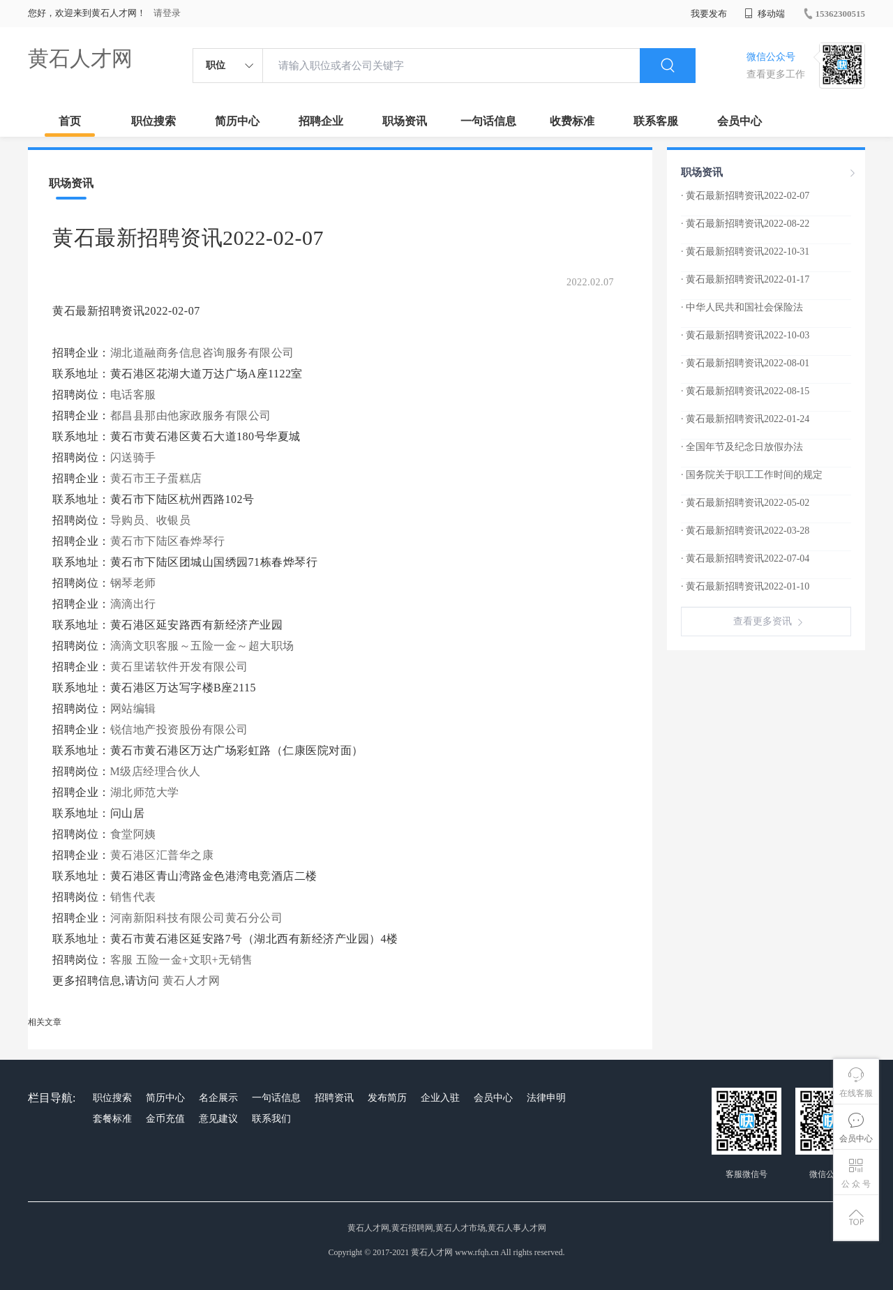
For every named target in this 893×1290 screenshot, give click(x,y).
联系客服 (655, 121)
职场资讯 (404, 121)
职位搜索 (153, 121)
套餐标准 (112, 1118)
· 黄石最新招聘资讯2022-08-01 (745, 363)
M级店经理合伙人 (155, 771)
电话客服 (133, 394)
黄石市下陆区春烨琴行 (167, 541)
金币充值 (165, 1118)
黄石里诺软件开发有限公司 (179, 667)
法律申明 (546, 1098)
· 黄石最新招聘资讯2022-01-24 (745, 419)
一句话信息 (488, 121)
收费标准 (572, 121)
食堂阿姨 (133, 834)
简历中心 (237, 121)
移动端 (764, 13)
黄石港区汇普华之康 (162, 855)
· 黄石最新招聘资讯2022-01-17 (745, 279)
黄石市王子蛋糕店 (156, 478)
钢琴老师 (133, 583)
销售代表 (133, 897)
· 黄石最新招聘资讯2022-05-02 (745, 502)
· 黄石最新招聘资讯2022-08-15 (745, 391)
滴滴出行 (133, 604)
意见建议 (218, 1118)
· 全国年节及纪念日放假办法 (742, 447)
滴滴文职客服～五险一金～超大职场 (202, 646)
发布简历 (387, 1098)
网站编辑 (133, 708)
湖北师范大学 (144, 792)
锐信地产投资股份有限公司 (179, 729)
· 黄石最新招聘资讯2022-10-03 (745, 335)
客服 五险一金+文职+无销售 (181, 960)
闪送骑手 (133, 457)
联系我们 (271, 1118)
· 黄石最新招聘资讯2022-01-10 (745, 586)
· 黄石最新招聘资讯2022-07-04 (745, 558)
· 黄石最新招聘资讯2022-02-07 (745, 195)
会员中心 (739, 121)
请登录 (167, 13)
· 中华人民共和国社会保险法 (742, 307)
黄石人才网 (80, 58)
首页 (70, 121)
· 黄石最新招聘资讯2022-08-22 (745, 223)
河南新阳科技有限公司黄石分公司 (196, 918)
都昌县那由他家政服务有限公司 (190, 415)
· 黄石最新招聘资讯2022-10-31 (745, 251)
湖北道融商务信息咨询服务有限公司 (202, 353)
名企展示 (218, 1098)
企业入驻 (440, 1098)
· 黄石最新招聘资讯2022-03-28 (745, 530)
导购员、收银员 (150, 520)
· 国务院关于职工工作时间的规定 (752, 475)
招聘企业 (321, 121)
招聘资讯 (334, 1098)
